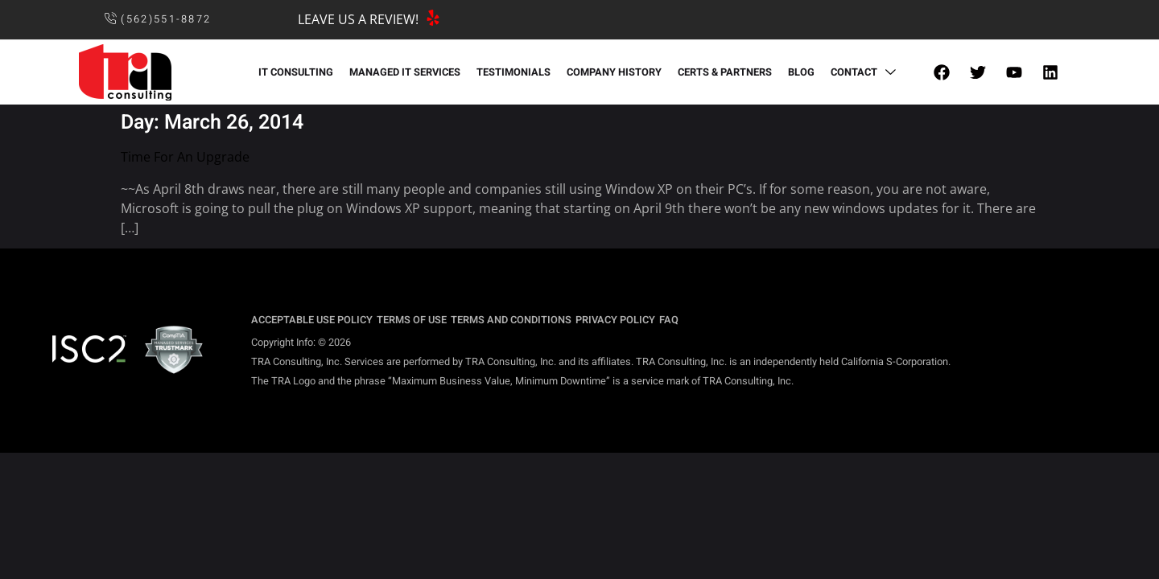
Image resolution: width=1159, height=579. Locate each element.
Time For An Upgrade (185, 157)
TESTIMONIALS (513, 72)
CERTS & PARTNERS (725, 72)
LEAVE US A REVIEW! (358, 19)
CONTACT (865, 72)
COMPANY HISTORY (614, 72)
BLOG (801, 72)
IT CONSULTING (295, 72)
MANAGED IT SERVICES (404, 72)
